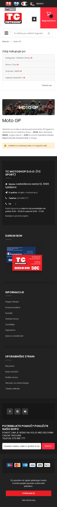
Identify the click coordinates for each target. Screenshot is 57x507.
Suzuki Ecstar (22, 138)
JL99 (26, 135)
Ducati (12, 138)
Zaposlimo (10, 330)
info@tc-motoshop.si (28, 192)
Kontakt (8, 313)
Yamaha (42, 135)
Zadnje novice (12, 318)
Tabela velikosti (12, 388)
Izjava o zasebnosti (14, 336)
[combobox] (32, 33)
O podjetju (10, 324)
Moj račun (9, 366)
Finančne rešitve (12, 307)
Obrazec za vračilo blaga (17, 383)
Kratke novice (11, 377)
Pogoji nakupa (12, 301)
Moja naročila (11, 371)
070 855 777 (22, 198)
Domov (5, 41)
